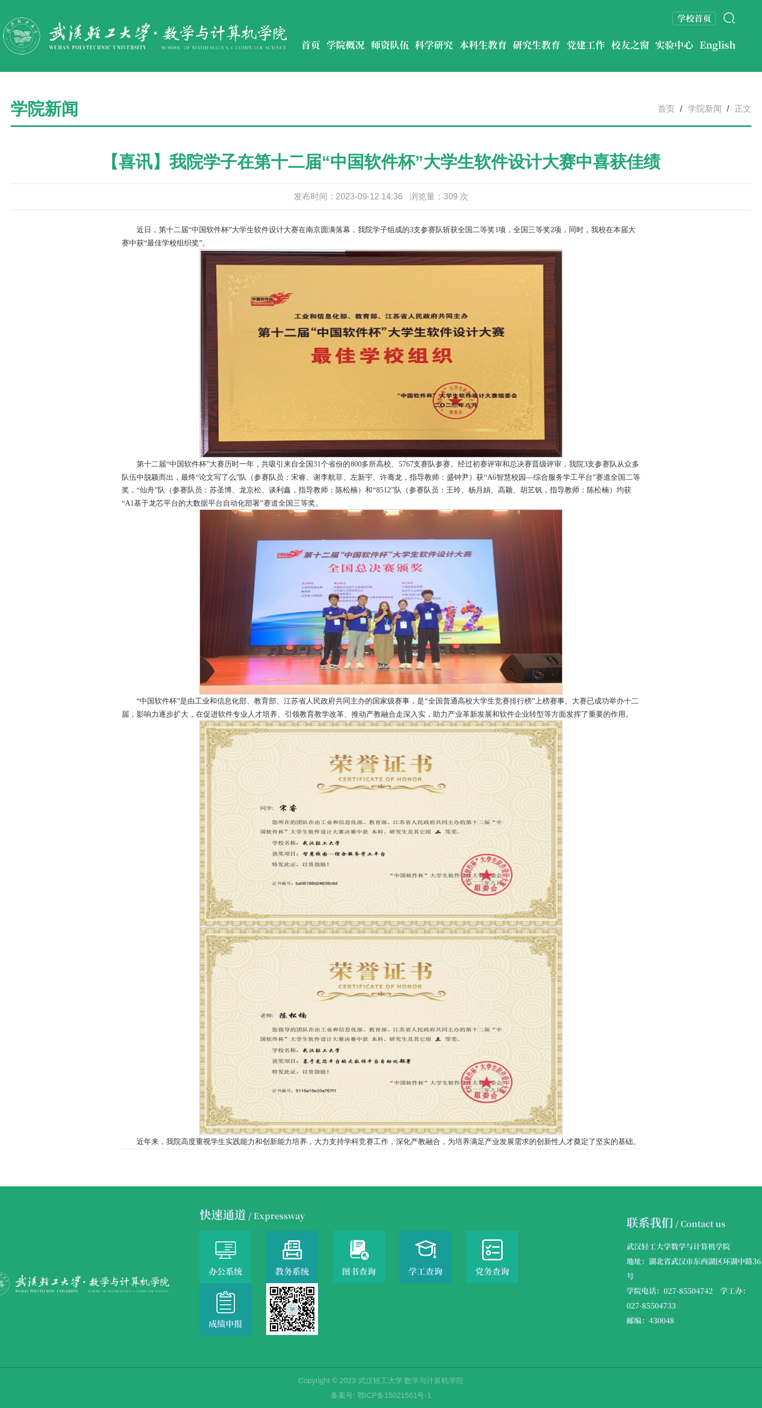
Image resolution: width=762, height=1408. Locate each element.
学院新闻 (705, 108)
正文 (742, 108)
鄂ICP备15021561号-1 (394, 1395)
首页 (666, 108)
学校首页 (694, 18)
